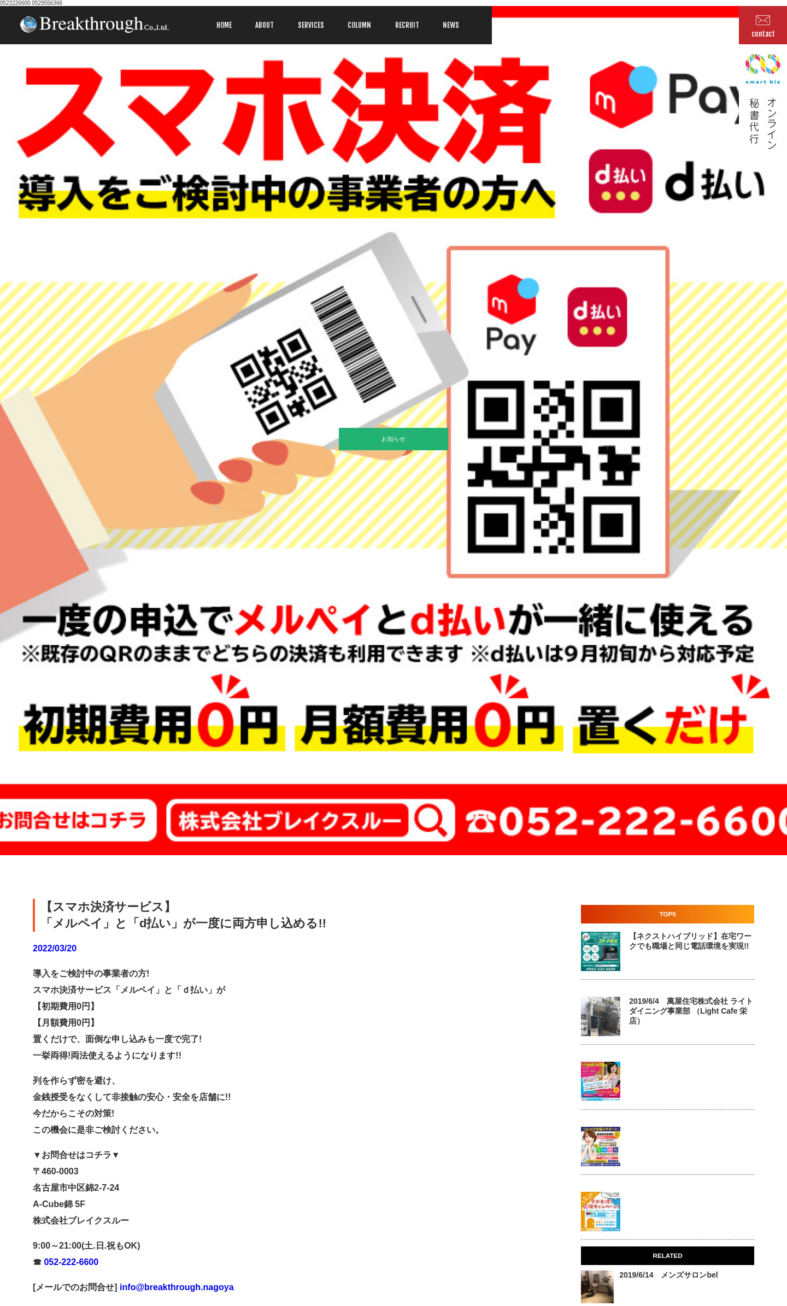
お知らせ (393, 439)
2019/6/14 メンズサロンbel (668, 1274)
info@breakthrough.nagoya (176, 1287)
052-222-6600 (70, 1262)
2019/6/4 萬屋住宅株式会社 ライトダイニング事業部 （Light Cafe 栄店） (691, 1011)
